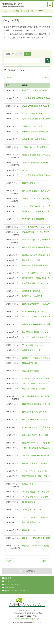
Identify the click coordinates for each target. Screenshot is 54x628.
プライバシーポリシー (12, 584)
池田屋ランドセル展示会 (32, 296)
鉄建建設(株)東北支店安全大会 (34, 419)
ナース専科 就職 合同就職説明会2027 (37, 175)
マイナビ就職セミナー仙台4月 (34, 345)
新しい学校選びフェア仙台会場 (35, 435)
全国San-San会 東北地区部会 (35, 147)
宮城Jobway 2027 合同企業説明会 (36, 255)
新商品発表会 (27, 484)
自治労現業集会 (28, 502)
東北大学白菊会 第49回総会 (33, 389)
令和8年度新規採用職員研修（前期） (37, 324)
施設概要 (7, 578)
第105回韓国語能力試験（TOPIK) (36, 476)
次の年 (45, 77)
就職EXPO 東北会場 (31, 291)
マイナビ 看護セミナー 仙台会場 (35, 492)
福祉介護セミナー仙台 (31, 260)
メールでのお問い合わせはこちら (27, 619)
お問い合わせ (9, 588)
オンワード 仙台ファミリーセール (36, 240)
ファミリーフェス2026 (31, 510)
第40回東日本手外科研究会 (33, 219)
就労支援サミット (29, 530)
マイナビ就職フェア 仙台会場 (35, 497)
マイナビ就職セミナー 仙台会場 (35, 517)
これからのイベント (28, 11)
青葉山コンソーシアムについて (16, 591)
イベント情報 (14, 11)
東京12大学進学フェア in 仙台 (34, 463)
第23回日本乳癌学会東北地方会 (35, 265)
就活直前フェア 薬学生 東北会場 (35, 211)
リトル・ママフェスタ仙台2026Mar (37, 317)
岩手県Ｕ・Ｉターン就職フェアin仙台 (37, 126)
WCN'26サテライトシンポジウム (35, 312)
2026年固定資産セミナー (32, 183)
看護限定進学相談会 (30, 371)
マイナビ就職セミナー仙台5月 (34, 383)
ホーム (4, 11)
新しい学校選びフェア (31, 522)
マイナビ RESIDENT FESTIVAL (36, 455)
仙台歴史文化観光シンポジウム (35, 283)
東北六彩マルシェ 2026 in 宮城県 (36, 546)
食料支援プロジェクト (31, 350)
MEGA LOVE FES (29, 170)
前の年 (9, 77)
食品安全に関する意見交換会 (34, 139)
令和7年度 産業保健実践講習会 (35, 131)
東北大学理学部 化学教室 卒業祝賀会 (37, 247)
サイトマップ (9, 581)
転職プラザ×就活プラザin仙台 (34, 90)
